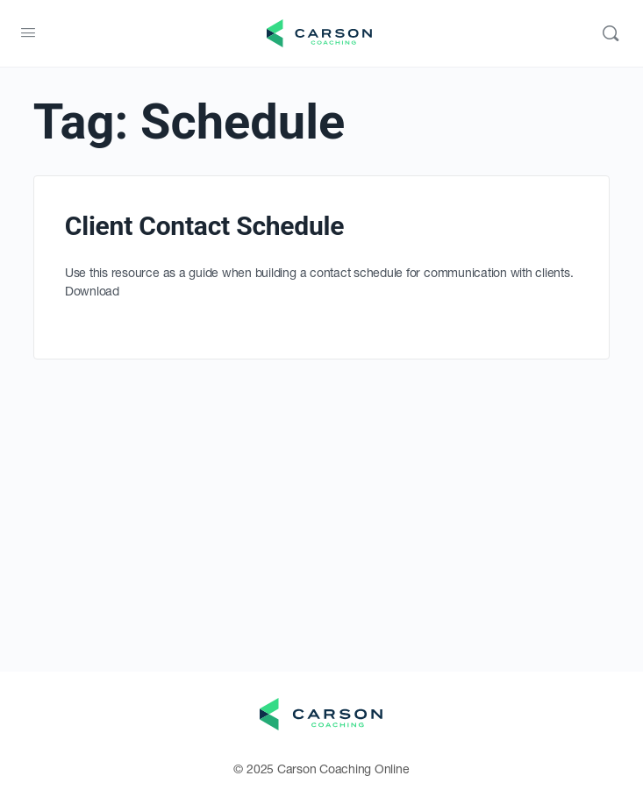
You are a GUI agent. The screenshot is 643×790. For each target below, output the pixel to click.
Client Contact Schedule (204, 225)
